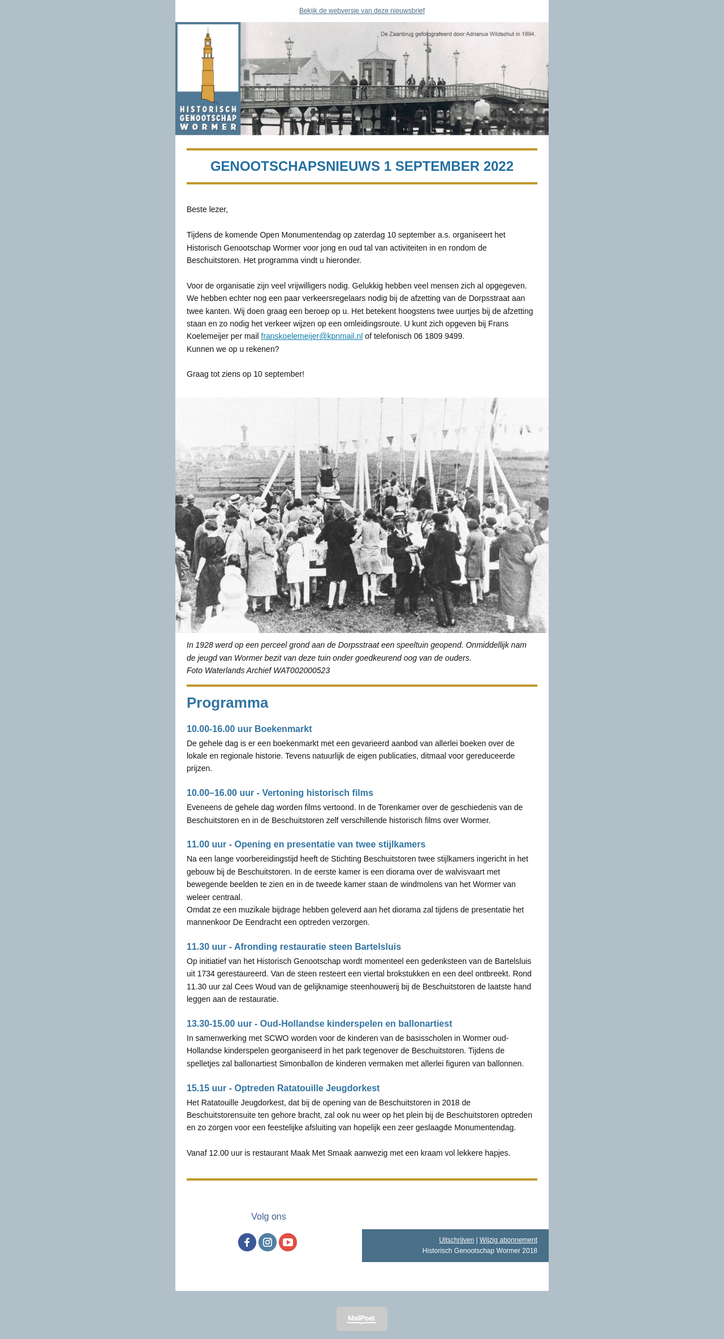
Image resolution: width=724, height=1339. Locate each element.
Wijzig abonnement (508, 1240)
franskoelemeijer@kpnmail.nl (312, 336)
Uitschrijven (456, 1240)
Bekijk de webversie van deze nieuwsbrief (362, 11)
